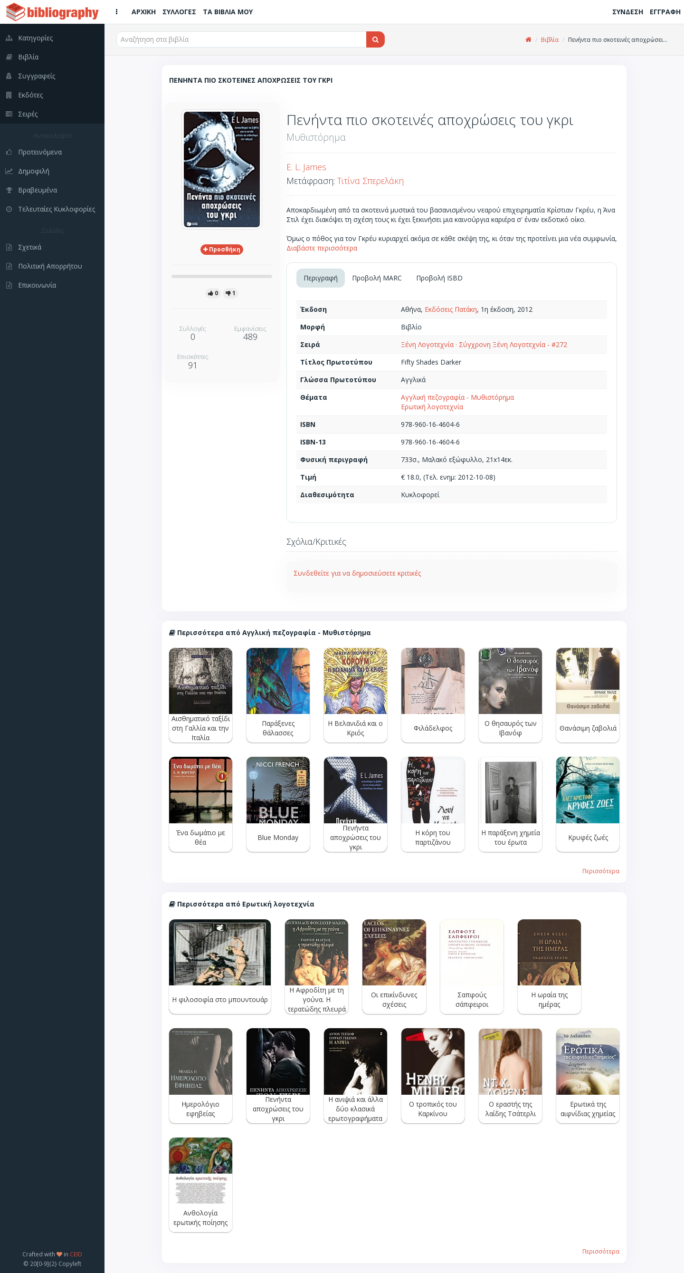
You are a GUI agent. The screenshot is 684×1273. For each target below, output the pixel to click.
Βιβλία (550, 40)
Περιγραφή (321, 277)
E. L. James (306, 167)
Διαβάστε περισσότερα (321, 247)
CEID (76, 1254)
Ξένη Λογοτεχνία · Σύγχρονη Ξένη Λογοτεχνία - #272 (484, 344)
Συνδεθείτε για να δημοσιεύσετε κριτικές (357, 573)
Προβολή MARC (377, 277)
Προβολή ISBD (439, 277)
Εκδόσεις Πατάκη (451, 309)
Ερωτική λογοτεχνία (432, 406)
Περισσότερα (600, 871)
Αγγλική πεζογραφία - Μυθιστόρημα (457, 397)
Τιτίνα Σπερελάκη (370, 180)
